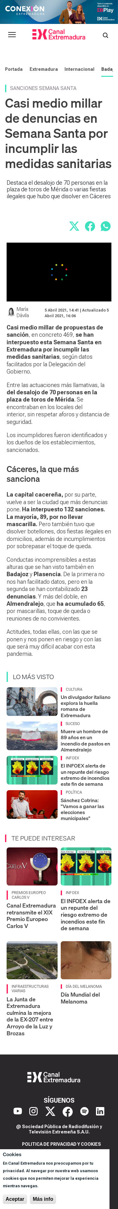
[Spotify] (84, 1112)
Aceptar (15, 1199)
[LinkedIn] (100, 1112)
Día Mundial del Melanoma (80, 998)
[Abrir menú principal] (12, 35)
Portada (14, 69)
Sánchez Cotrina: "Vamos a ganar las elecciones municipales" (82, 809)
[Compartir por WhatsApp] (105, 226)
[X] (50, 1112)
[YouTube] (18, 1112)
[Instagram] (33, 1112)
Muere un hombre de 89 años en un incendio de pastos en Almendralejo (85, 740)
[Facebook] (68, 1112)
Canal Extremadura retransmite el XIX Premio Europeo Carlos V (31, 916)
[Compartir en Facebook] (90, 226)
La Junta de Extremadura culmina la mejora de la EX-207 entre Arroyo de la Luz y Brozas (30, 1016)
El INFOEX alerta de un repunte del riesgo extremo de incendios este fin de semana (85, 775)
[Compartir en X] (74, 226)
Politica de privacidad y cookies (61, 1144)
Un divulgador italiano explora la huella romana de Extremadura (85, 706)
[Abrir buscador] (105, 34)
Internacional (79, 69)
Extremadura (44, 69)
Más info (43, 1199)
